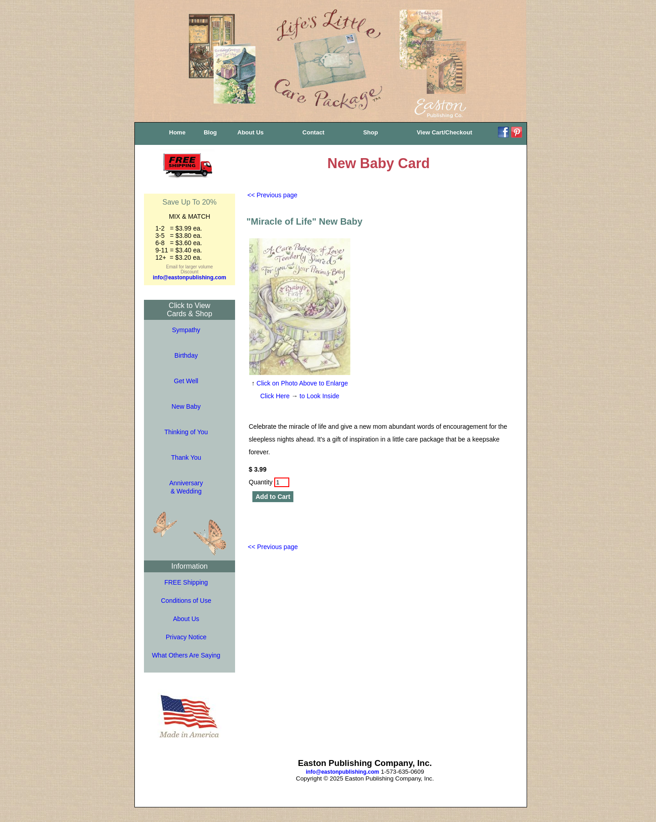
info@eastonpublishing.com (189, 277)
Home (177, 132)
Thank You (186, 457)
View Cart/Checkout (444, 132)
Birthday (186, 355)
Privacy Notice (186, 637)
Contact (313, 132)
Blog (210, 132)
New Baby (186, 406)
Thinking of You (186, 432)
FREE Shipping (186, 582)
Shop (370, 132)
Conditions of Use (186, 600)
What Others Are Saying (186, 655)
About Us (250, 132)
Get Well (186, 381)
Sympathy (186, 330)
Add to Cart (273, 496)
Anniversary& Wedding (186, 487)
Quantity (269, 482)
